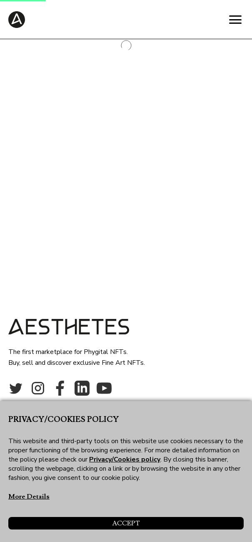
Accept (126, 523)
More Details (29, 496)
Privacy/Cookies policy (124, 459)
